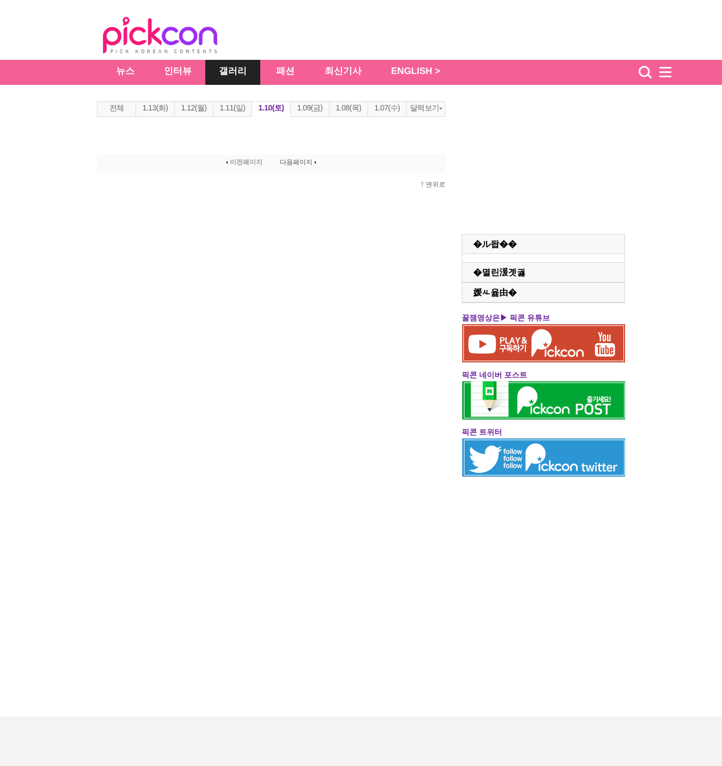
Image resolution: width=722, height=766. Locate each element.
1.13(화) (155, 107)
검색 (645, 72)
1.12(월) (193, 107)
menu (670, 72)
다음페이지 (299, 162)
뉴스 (125, 71)
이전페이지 (243, 162)
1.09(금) (309, 107)
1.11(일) (232, 107)
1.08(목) (348, 107)
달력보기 (426, 107)
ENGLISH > (415, 71)
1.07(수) (387, 107)
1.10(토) (271, 107)
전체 (116, 107)
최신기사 (343, 71)
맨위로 (435, 184)
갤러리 (233, 71)
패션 (285, 71)
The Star (176, 37)
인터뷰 (178, 71)
